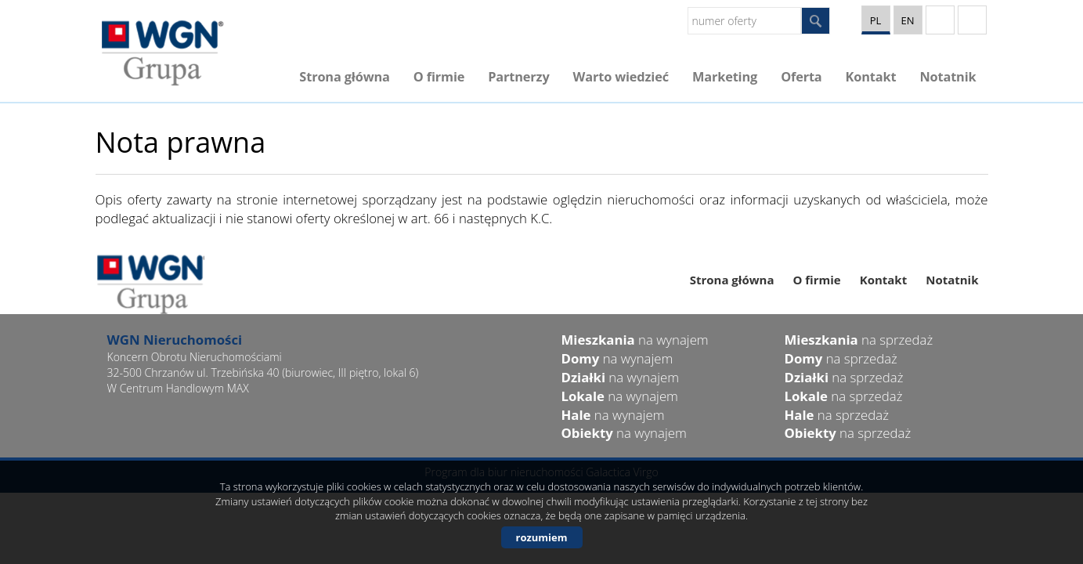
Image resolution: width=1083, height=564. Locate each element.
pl (876, 20)
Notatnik (947, 76)
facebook (972, 19)
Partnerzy (518, 76)
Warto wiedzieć (621, 76)
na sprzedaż (859, 340)
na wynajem (635, 340)
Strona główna (344, 76)
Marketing (724, 76)
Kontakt (871, 76)
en (907, 20)
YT (940, 19)
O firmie (438, 76)
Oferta (801, 76)
